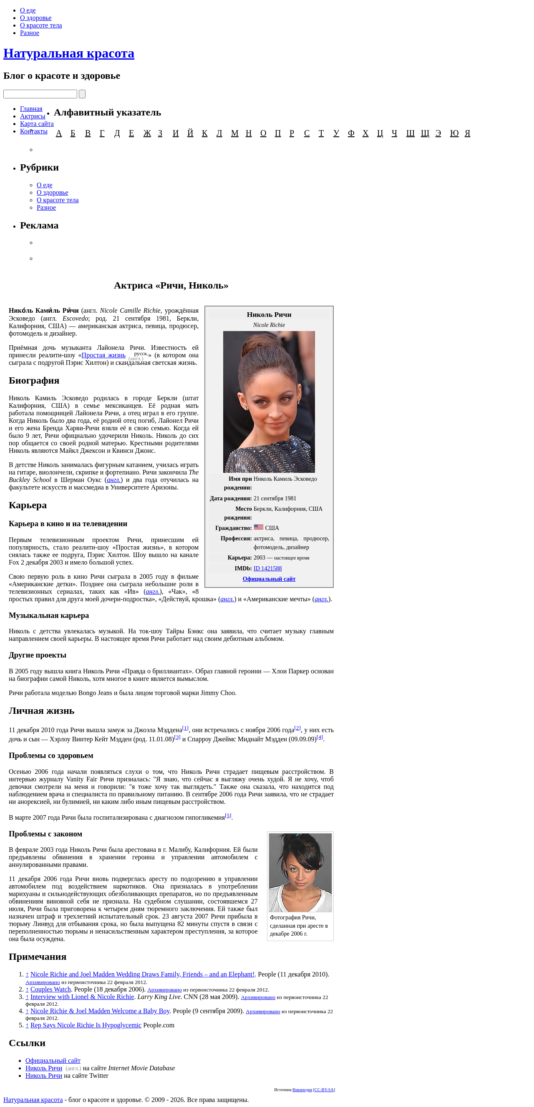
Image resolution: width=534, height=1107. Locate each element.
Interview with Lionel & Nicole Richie (82, 996)
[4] (320, 737)
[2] (297, 728)
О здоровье (36, 17)
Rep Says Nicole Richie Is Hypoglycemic (85, 1025)
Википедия (302, 1089)
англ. (114, 479)
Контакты (34, 131)
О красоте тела (41, 25)
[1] (185, 728)
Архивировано (42, 982)
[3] (177, 737)
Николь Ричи (43, 1068)
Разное (29, 32)
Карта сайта (37, 123)
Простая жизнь (104, 355)
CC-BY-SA (324, 1089)
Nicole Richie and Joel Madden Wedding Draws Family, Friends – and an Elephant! (142, 974)
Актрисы (32, 116)
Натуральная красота (68, 52)
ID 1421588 (268, 568)
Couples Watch (50, 989)
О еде (28, 10)
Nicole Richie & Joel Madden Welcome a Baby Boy (99, 1010)
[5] (228, 815)
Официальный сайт (269, 578)
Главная (31, 108)
